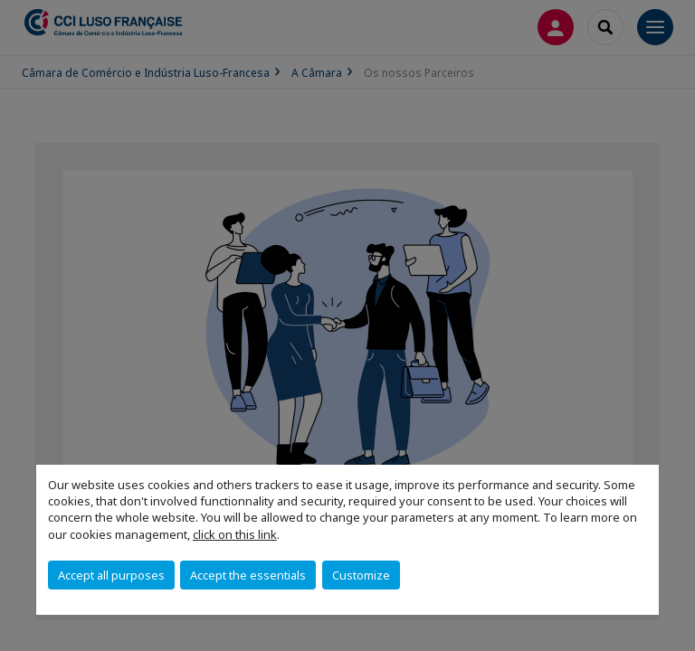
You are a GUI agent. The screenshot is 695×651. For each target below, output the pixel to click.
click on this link (235, 534)
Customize (361, 575)
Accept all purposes (111, 575)
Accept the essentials (248, 575)
